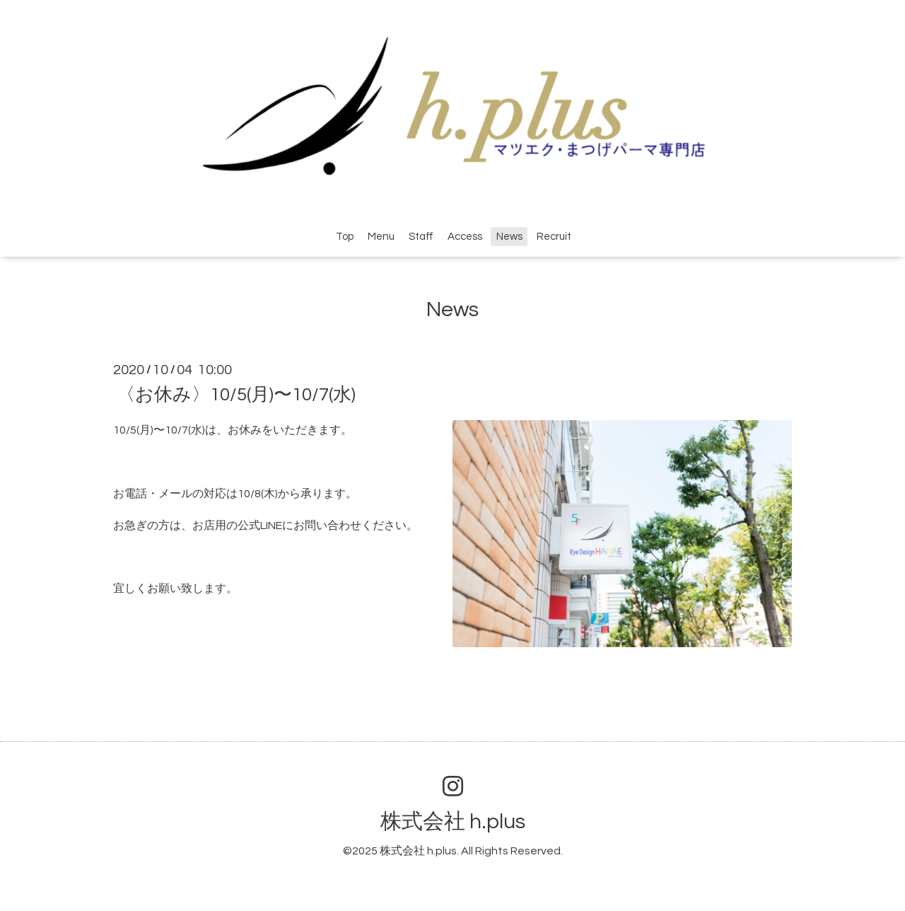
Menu (381, 236)
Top (345, 236)
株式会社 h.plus (452, 821)
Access (465, 236)
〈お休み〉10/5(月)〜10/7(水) (236, 394)
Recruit (554, 236)
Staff (421, 236)
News (509, 236)
